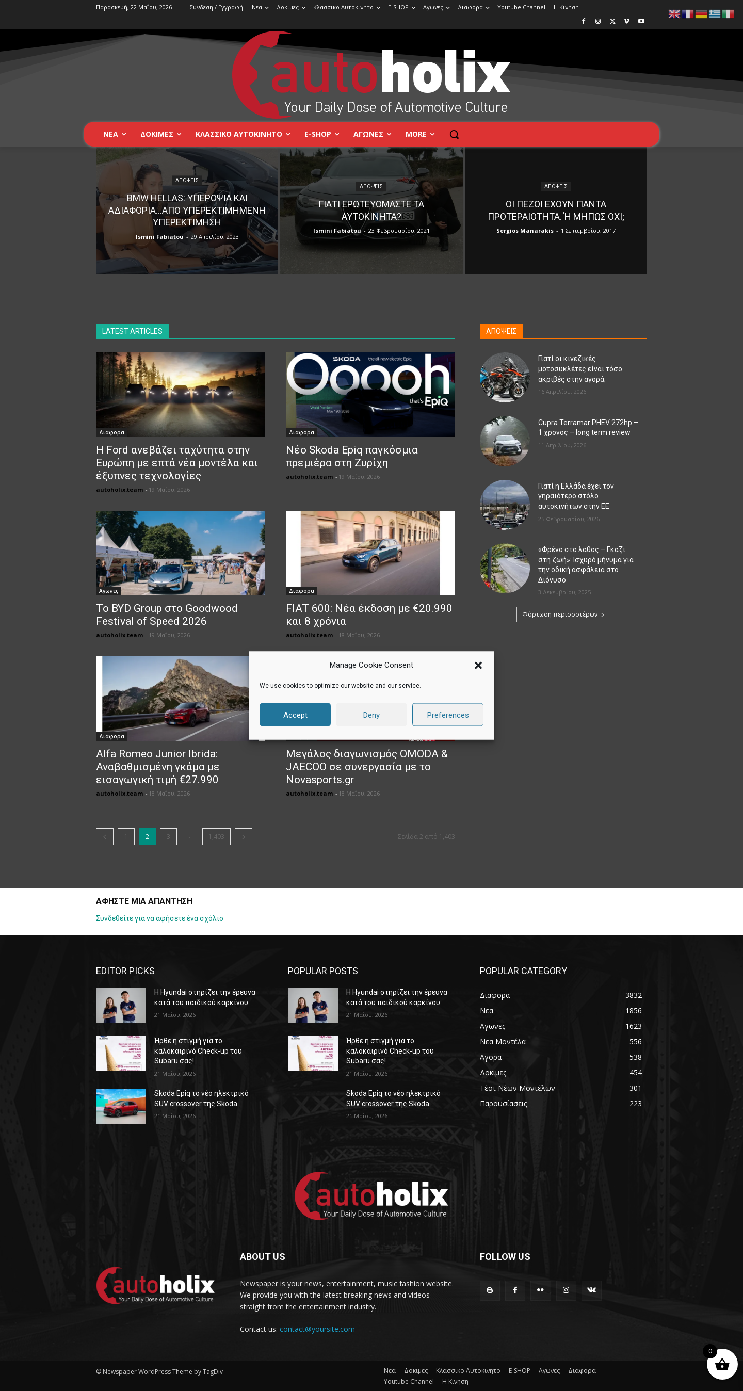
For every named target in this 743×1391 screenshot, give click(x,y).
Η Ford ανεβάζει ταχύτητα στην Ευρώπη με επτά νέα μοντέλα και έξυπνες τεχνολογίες (177, 463)
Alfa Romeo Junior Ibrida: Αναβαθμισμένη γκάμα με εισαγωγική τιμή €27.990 (158, 767)
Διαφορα (111, 432)
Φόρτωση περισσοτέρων (563, 614)
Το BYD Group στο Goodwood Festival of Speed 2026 (167, 614)
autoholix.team (119, 489)
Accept (295, 714)
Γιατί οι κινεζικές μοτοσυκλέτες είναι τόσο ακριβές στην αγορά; (580, 368)
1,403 (216, 836)
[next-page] (243, 836)
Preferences (448, 714)
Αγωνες (108, 590)
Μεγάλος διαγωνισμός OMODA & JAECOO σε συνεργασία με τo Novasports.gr (367, 767)
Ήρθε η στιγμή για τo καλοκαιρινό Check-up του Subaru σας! (198, 1051)
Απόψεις (187, 181)
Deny (371, 714)
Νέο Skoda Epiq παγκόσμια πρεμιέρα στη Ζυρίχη (352, 456)
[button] (478, 665)
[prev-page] (105, 836)
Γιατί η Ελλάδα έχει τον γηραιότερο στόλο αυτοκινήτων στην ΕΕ (576, 496)
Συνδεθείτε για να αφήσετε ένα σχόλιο (159, 918)
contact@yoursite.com (317, 1329)
